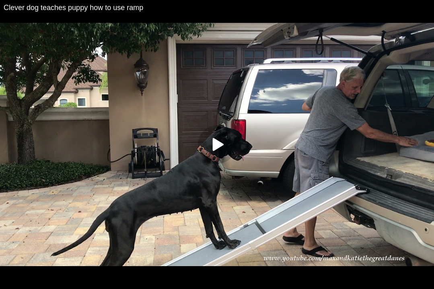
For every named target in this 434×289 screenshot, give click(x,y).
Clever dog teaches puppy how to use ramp (73, 8)
